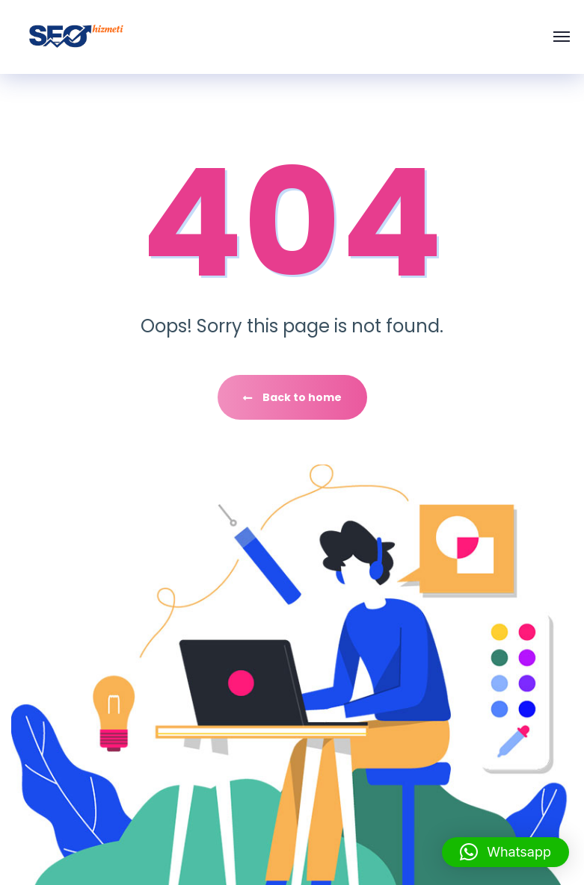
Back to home (292, 397)
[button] (505, 852)
